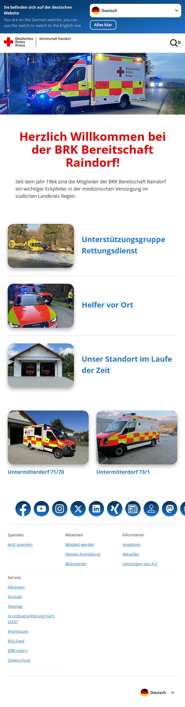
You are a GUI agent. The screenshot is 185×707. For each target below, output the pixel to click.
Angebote (131, 544)
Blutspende (75, 563)
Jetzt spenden (20, 544)
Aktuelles (131, 554)
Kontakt (15, 596)
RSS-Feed (16, 641)
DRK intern (17, 650)
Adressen (16, 587)
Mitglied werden (79, 544)
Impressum (18, 631)
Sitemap (15, 606)
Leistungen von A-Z (140, 563)
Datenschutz (19, 660)
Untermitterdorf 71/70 (36, 472)
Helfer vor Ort (107, 305)
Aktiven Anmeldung (82, 554)
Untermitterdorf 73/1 (123, 472)
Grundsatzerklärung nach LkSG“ (31, 618)
